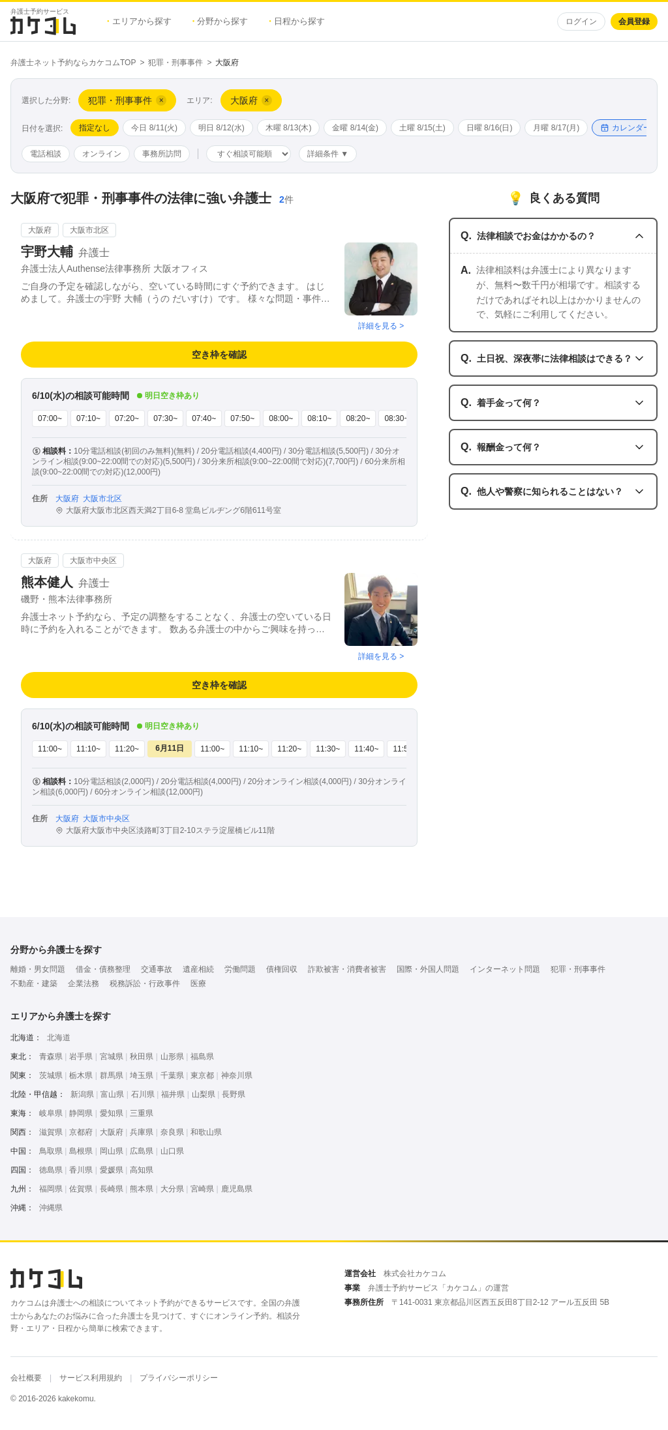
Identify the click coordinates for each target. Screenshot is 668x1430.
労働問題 (240, 969)
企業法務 (83, 983)
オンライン (101, 153)
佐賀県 (81, 1188)
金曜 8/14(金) (355, 127)
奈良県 (172, 1132)
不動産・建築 (33, 983)
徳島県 (51, 1170)
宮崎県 (202, 1188)
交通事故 (156, 969)
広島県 (141, 1151)
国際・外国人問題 (428, 969)
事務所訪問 (161, 153)
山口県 (172, 1151)
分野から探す (220, 21)
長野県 (233, 1094)
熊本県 (141, 1188)
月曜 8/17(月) (556, 127)
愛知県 (111, 1113)
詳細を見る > (381, 325)
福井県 (173, 1094)
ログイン (581, 21)
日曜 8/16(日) (489, 127)
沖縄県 (51, 1207)
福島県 (202, 1056)
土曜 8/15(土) (422, 127)
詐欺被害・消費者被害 (347, 969)
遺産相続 (198, 969)
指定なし (94, 127)
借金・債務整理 (103, 969)
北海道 (58, 1037)
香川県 (81, 1170)
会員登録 (634, 21)
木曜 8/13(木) (289, 127)
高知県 (141, 1170)
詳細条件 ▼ (327, 153)
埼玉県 (141, 1075)
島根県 (81, 1151)
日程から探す (297, 21)
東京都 (202, 1075)
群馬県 (111, 1075)
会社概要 (26, 1377)
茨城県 (51, 1075)
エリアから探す (139, 21)
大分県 (172, 1188)
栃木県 (81, 1075)
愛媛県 (111, 1170)
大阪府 (111, 1132)
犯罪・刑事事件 (175, 62)
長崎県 (111, 1188)
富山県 (112, 1094)
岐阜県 (51, 1113)
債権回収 (281, 969)
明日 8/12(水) (221, 127)
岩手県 (81, 1056)
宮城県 (111, 1056)
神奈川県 (236, 1075)
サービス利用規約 (90, 1377)
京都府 (81, 1132)
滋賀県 (51, 1132)
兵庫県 (141, 1132)
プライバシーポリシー (179, 1377)
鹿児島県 (236, 1188)
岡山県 (111, 1151)
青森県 (51, 1056)
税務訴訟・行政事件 (145, 983)
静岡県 (81, 1113)
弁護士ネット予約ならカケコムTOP (73, 62)
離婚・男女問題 (37, 969)
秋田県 (141, 1056)
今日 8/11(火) (154, 127)
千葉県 (172, 1075)
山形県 (172, 1056)
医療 (198, 983)
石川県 (143, 1094)
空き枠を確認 (219, 354)
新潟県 (82, 1094)
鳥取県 (51, 1151)
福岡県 (51, 1188)
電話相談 (45, 153)
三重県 (141, 1113)
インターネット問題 (505, 969)
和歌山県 (206, 1132)
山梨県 (203, 1094)
